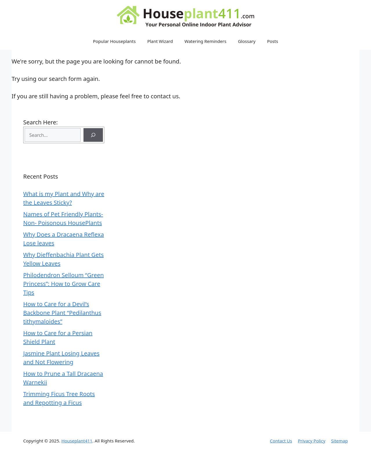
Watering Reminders (205, 41)
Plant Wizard (160, 41)
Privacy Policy (311, 441)
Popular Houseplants (114, 41)
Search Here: (40, 122)
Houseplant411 (76, 441)
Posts (272, 41)
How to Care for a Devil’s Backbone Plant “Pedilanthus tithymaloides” (62, 312)
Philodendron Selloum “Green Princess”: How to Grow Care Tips (63, 283)
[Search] (93, 135)
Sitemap (339, 441)
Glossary (247, 41)
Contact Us (281, 441)
